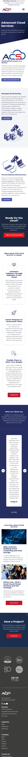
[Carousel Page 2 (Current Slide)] (13, 512)
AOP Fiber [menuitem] (4, 716)
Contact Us (14, 395)
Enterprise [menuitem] (4, 728)
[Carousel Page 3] (14, 512)
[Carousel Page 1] (11, 512)
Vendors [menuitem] (3, 743)
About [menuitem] (3, 737)
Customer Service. (14, 5)
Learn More (6, 118)
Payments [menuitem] (4, 748)
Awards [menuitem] (3, 741)
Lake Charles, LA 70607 (8, 700)
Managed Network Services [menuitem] (9, 711)
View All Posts (14, 603)
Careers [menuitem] (3, 746)
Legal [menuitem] (3, 724)
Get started (14, 636)
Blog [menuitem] (2, 739)
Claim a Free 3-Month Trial (11, 79)
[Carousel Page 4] (16, 512)
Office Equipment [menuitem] (6, 709)
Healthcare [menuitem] (4, 726)
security (7, 110)
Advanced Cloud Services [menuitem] (9, 714)
